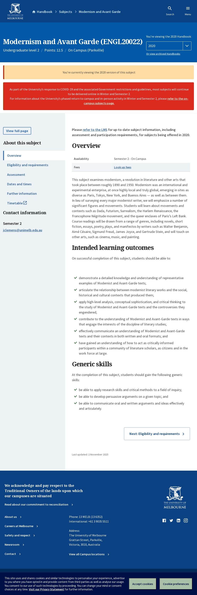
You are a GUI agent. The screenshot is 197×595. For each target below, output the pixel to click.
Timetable (21, 205)
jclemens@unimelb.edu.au (22, 230)
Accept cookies (142, 584)
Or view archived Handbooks (163, 54)
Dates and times (19, 184)
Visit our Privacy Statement (46, 589)
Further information (22, 193)
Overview (14, 155)
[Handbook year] (168, 46)
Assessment (16, 174)
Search (170, 11)
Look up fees (122, 167)
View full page (17, 131)
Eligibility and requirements (27, 165)
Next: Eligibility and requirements (154, 434)
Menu (188, 11)
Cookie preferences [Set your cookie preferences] (176, 584)
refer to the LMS (95, 129)
